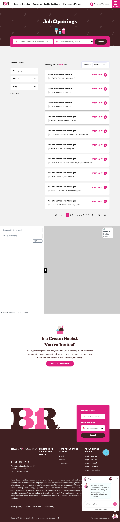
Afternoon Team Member (60, 74)
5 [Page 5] (77, 215)
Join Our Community (60, 363)
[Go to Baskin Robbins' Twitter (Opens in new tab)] (16, 462)
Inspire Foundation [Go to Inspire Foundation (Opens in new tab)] (92, 470)
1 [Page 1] (67, 215)
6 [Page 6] (79, 215)
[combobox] (74, 41)
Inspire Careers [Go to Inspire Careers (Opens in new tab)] (91, 466)
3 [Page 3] (72, 215)
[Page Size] (105, 215)
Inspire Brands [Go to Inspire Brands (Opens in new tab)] (91, 456)
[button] (92, 41)
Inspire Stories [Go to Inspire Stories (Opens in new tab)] (91, 459)
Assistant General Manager (62, 117)
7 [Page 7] (81, 215)
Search (101, 42)
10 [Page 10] (88, 215)
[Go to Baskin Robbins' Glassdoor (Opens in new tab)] (29, 462)
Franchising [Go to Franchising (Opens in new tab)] (63, 463)
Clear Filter (15, 94)
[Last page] (99, 215)
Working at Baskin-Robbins (47, 4)
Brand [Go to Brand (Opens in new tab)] (61, 456)
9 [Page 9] (86, 215)
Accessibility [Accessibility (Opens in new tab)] (48, 507)
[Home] (6, 4)
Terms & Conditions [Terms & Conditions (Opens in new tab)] (33, 507)
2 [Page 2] (70, 215)
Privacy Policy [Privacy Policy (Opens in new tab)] (16, 507)
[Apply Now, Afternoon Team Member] (99, 75)
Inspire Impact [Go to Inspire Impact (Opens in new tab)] (91, 463)
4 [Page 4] (75, 215)
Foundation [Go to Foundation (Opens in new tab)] (63, 459)
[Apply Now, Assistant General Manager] (99, 117)
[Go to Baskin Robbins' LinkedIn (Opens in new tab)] (25, 462)
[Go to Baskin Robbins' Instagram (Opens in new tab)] (20, 462)
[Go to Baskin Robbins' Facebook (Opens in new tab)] (12, 462)
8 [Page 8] (83, 215)
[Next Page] (93, 215)
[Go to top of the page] (105, 452)
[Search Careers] (101, 4)
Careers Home (46, 449)
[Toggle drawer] (116, 4)
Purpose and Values (72, 4)
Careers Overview (22, 4)
